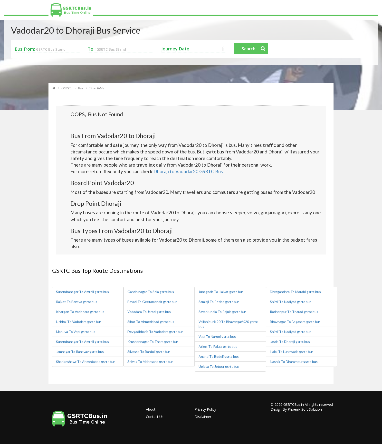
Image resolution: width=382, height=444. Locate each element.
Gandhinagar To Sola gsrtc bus (150, 292)
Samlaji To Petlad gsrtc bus (219, 302)
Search (248, 48)
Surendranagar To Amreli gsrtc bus (82, 292)
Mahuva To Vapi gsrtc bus (75, 332)
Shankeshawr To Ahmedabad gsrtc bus (85, 361)
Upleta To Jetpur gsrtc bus (219, 366)
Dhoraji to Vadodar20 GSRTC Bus (188, 171)
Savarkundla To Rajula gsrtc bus (223, 312)
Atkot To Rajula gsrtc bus (218, 346)
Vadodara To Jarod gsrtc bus (149, 312)
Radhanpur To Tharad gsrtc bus (294, 312)
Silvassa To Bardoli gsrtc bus (149, 352)
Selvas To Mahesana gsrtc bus (150, 361)
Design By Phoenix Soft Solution (296, 409)
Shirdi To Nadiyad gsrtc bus (290, 302)
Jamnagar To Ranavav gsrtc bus (80, 352)
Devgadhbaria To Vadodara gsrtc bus (155, 332)
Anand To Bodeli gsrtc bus (219, 356)
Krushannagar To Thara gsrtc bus (153, 342)
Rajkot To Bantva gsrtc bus (76, 302)
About (150, 409)
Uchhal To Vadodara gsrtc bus (79, 322)
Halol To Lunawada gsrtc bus (292, 352)
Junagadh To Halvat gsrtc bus (221, 292)
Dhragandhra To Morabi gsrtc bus (295, 292)
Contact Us (154, 416)
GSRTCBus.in (293, 404)
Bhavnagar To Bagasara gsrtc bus (295, 322)
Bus (80, 88)
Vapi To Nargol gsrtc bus (217, 336)
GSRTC (66, 88)
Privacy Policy (205, 409)
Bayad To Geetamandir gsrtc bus (152, 302)
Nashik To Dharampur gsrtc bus (294, 361)
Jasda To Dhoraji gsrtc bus (290, 342)
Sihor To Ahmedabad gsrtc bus (150, 322)
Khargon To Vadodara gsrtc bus (80, 312)
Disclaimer (203, 416)
